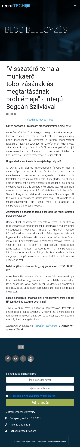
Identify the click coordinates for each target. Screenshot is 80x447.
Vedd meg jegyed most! (40, 119)
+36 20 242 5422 (20, 424)
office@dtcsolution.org (23, 430)
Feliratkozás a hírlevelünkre (21, 373)
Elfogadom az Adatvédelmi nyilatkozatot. (32, 395)
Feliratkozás (40, 402)
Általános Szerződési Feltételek (52, 442)
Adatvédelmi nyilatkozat (24, 442)
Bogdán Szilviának (46, 325)
